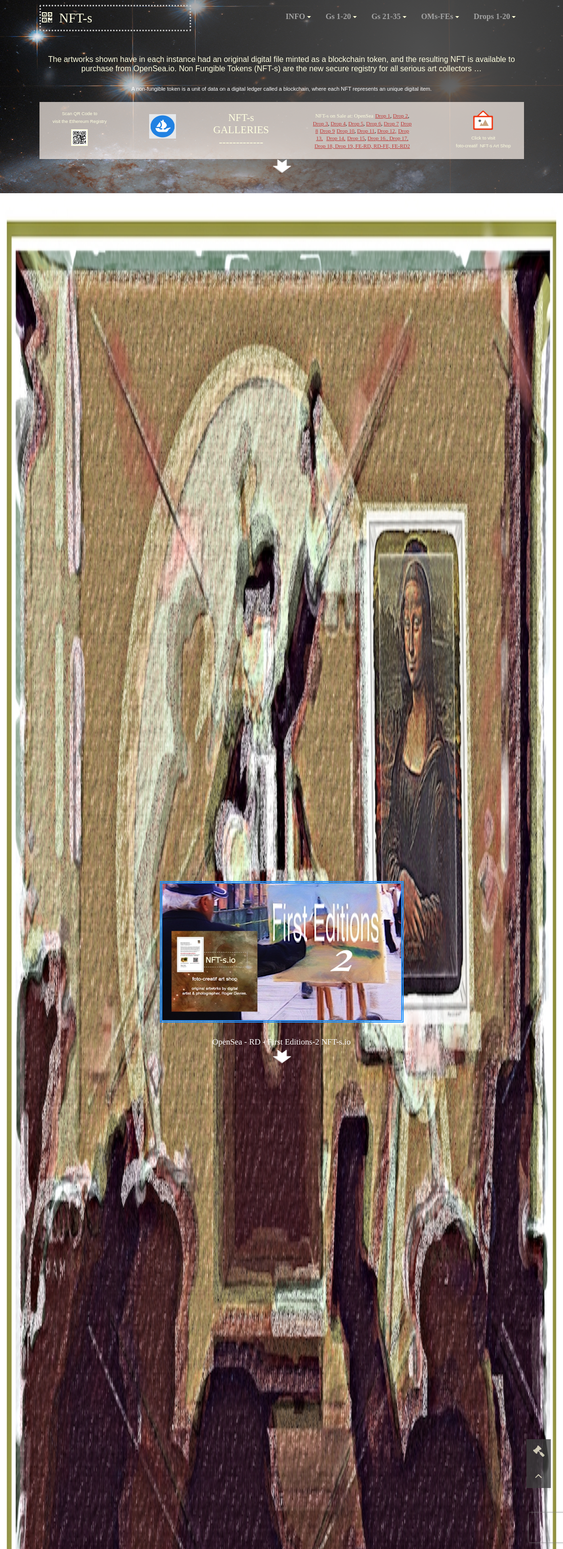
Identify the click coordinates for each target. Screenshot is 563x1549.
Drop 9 (327, 131)
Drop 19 (343, 146)
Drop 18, (324, 146)
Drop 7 (391, 123)
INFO (298, 16)
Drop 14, (335, 138)
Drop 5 (356, 123)
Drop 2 (400, 116)
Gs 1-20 (341, 16)
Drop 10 (345, 131)
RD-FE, (382, 146)
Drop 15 (356, 138)
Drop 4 (338, 123)
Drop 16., (378, 138)
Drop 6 (373, 123)
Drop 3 (320, 123)
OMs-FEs (440, 16)
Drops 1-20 (495, 16)
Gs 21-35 (389, 16)
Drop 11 (365, 131)
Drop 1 (382, 116)
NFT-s (67, 18)
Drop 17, (398, 138)
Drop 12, (386, 131)
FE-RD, (364, 146)
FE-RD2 (401, 146)
